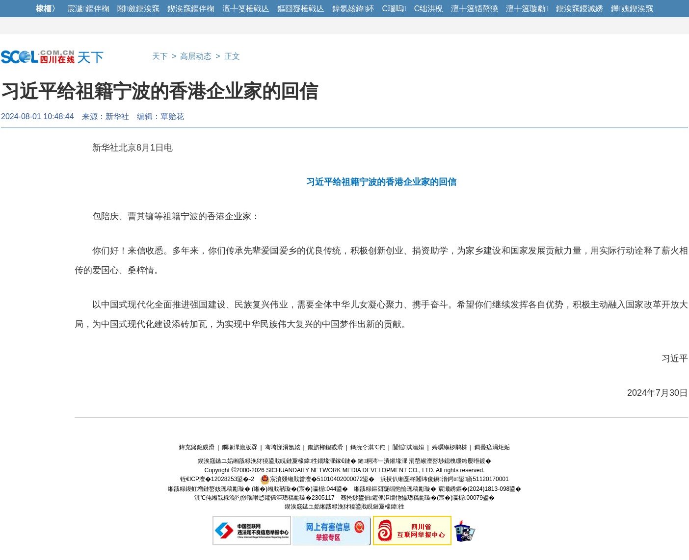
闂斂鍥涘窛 (138, 8)
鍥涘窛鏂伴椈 (190, 8)
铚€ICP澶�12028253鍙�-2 (217, 479)
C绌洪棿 (429, 8)
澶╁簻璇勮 (527, 8)
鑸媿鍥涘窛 (632, 8)
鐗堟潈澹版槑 (239, 447)
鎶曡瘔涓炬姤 (492, 447)
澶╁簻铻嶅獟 (474, 8)
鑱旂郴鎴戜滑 (325, 447)
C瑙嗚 (394, 8)
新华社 (117, 116)
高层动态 (196, 56)
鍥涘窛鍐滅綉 (579, 8)
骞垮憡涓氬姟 (282, 447)
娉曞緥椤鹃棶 (449, 447)
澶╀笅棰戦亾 (245, 8)
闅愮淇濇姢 (408, 447)
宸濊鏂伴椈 (88, 8)
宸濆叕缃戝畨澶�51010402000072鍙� (317, 479)
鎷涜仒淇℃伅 (367, 447)
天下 (160, 56)
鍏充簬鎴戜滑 (196, 447)
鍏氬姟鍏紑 (353, 8)
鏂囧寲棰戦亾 (300, 8)
